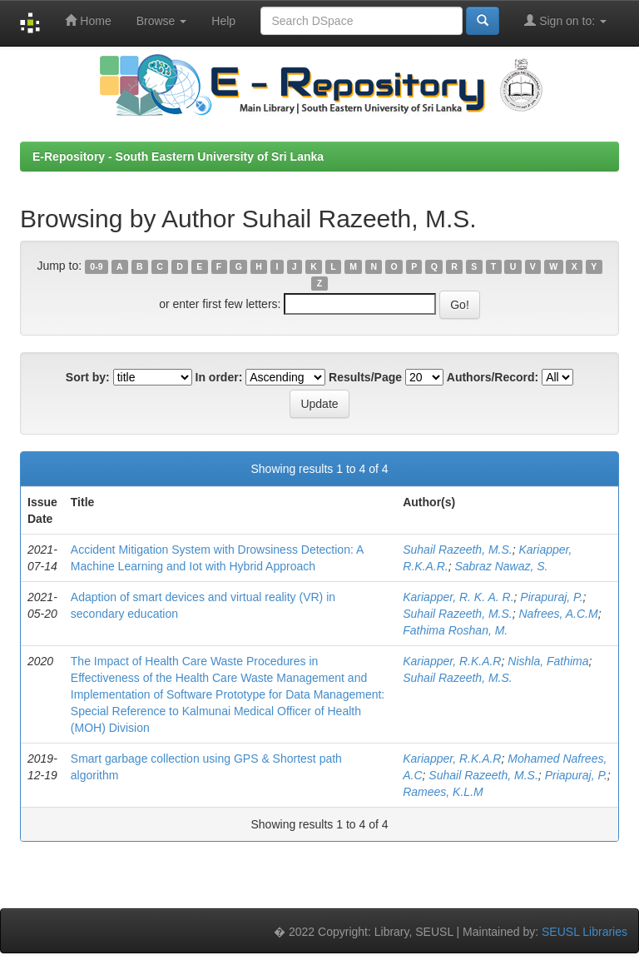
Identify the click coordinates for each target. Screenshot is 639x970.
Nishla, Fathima (548, 661)
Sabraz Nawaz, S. (500, 566)
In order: (219, 377)
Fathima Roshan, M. (455, 630)
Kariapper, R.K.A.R (452, 661)
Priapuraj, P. (576, 775)
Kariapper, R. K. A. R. (458, 597)
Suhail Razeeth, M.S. (458, 549)
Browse (161, 20)
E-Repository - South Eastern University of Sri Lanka (178, 156)
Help (223, 20)
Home (88, 20)
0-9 (96, 266)
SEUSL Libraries (584, 931)
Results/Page (365, 377)
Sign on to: (565, 20)
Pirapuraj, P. (551, 597)
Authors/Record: (492, 377)
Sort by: (88, 377)
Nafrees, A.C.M (558, 613)
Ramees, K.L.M (443, 791)
